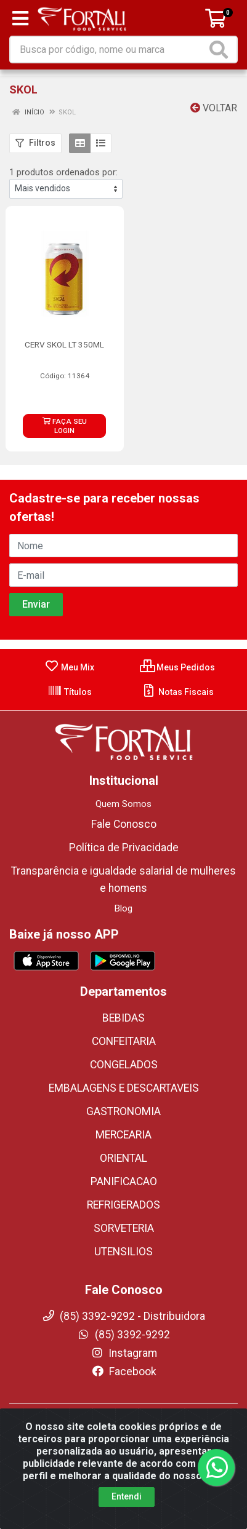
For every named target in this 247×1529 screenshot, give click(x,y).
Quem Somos (123, 803)
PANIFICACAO (124, 1181)
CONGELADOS (124, 1064)
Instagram (124, 1353)
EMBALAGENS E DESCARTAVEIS (124, 1088)
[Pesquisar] (221, 49)
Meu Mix (69, 667)
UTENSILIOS (123, 1251)
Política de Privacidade (124, 847)
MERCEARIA (123, 1135)
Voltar (213, 108)
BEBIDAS (123, 1018)
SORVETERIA (124, 1228)
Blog (123, 908)
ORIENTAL (123, 1158)
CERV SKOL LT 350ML (64, 344)
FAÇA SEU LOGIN (65, 426)
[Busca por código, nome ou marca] (108, 49)
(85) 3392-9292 (123, 1334)
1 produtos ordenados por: (63, 172)
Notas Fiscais (178, 692)
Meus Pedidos (177, 667)
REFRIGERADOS (123, 1205)
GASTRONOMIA (123, 1111)
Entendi (126, 1496)
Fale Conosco (123, 824)
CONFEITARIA (124, 1041)
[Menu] (20, 18)
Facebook (123, 1371)
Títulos (69, 692)
